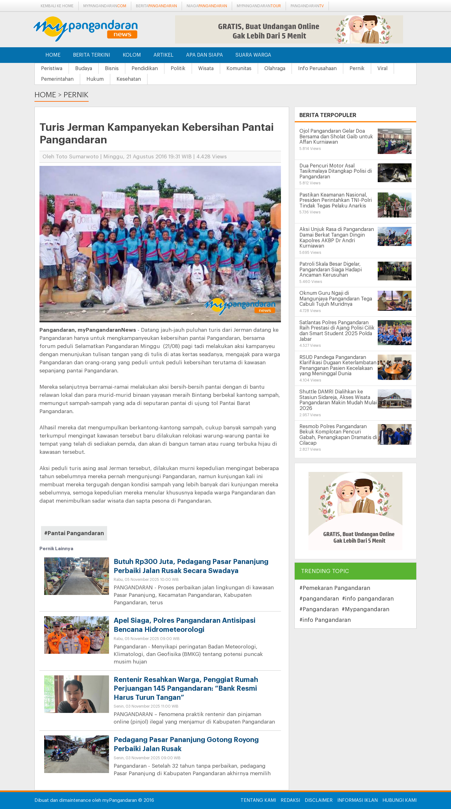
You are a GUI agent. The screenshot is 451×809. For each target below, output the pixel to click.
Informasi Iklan (357, 800)
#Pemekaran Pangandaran (334, 588)
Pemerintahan (57, 79)
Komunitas (238, 68)
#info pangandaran (368, 599)
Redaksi (290, 800)
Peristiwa (51, 68)
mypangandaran (104, 6)
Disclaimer (319, 800)
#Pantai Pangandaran (74, 533)
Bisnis (112, 68)
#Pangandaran (319, 609)
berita (156, 6)
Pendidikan (145, 68)
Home (52, 55)
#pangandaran (319, 599)
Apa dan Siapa (204, 55)
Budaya (83, 68)
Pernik (357, 68)
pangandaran (307, 6)
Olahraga (274, 68)
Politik (178, 68)
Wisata (206, 68)
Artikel (163, 55)
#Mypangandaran (365, 609)
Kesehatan (129, 79)
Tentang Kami (258, 800)
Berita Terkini (91, 55)
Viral (382, 68)
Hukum (95, 79)
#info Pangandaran (325, 620)
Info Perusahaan (317, 68)
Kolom (132, 55)
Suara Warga (253, 55)
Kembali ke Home (57, 6)
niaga (207, 6)
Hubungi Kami (399, 800)
